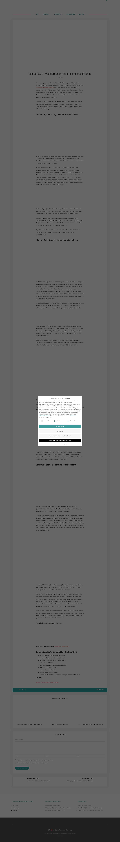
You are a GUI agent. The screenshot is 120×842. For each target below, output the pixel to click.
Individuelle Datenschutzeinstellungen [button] (60, 440)
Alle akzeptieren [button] (60, 426)
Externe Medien (73, 420)
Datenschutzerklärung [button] (61, 444)
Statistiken (58, 420)
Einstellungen (73, 415)
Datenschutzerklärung (44, 415)
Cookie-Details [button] (53, 444)
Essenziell (45, 420)
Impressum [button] (67, 444)
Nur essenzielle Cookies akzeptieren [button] (60, 436)
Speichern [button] (60, 431)
